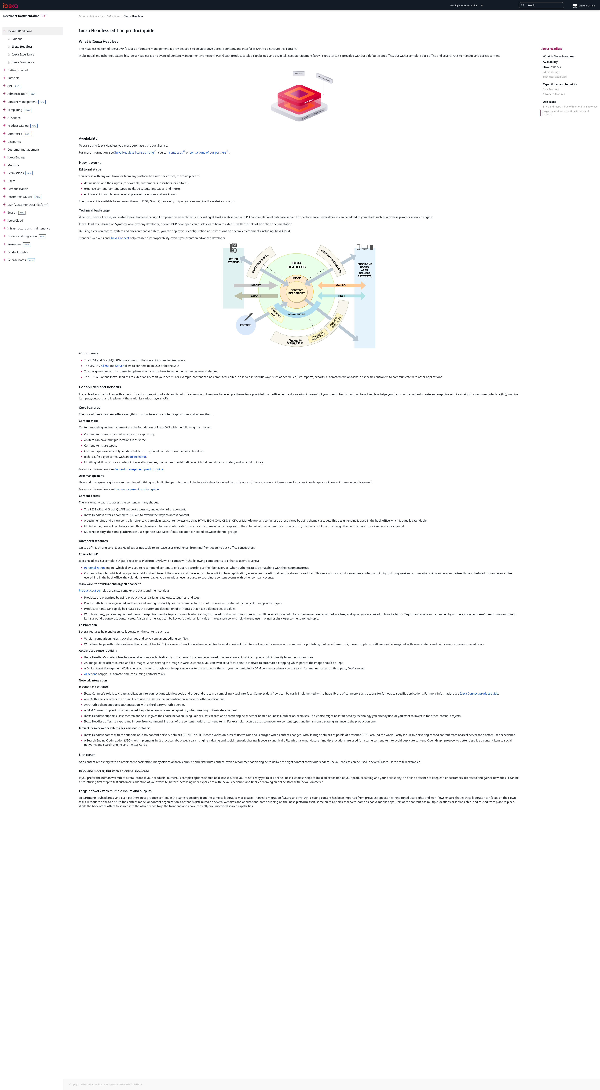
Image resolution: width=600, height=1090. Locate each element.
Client (105, 366)
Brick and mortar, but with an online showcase (570, 106)
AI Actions (14, 118)
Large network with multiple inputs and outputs (566, 113)
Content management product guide (138, 469)
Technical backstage (555, 76)
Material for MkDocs (132, 1084)
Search (16, 213)
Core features (551, 89)
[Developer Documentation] (11, 5)
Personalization (18, 189)
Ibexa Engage (16, 157)
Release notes (21, 260)
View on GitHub (582, 5)
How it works (552, 67)
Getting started (18, 70)
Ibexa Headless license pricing (134, 152)
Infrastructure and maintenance (29, 228)
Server (119, 366)
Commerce (19, 134)
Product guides (18, 252)
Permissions (20, 173)
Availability (550, 62)
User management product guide (136, 489)
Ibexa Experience (23, 54)
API (14, 86)
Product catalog (23, 126)
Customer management (23, 149)
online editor (137, 457)
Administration (22, 94)
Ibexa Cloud (15, 221)
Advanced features (554, 94)
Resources (19, 244)
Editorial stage (551, 72)
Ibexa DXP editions (20, 31)
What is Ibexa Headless (559, 56)
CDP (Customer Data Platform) (28, 205)
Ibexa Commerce (23, 62)
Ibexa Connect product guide (479, 693)
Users (11, 181)
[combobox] (541, 5)
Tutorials (13, 78)
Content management (27, 102)
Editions (17, 39)
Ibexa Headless (22, 47)
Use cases (549, 101)
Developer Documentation (21, 16)
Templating (19, 110)
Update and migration (27, 236)
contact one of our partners (208, 152)
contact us (176, 152)
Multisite (13, 165)
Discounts (14, 142)
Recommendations (24, 197)
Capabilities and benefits (560, 84)
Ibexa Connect (119, 238)
